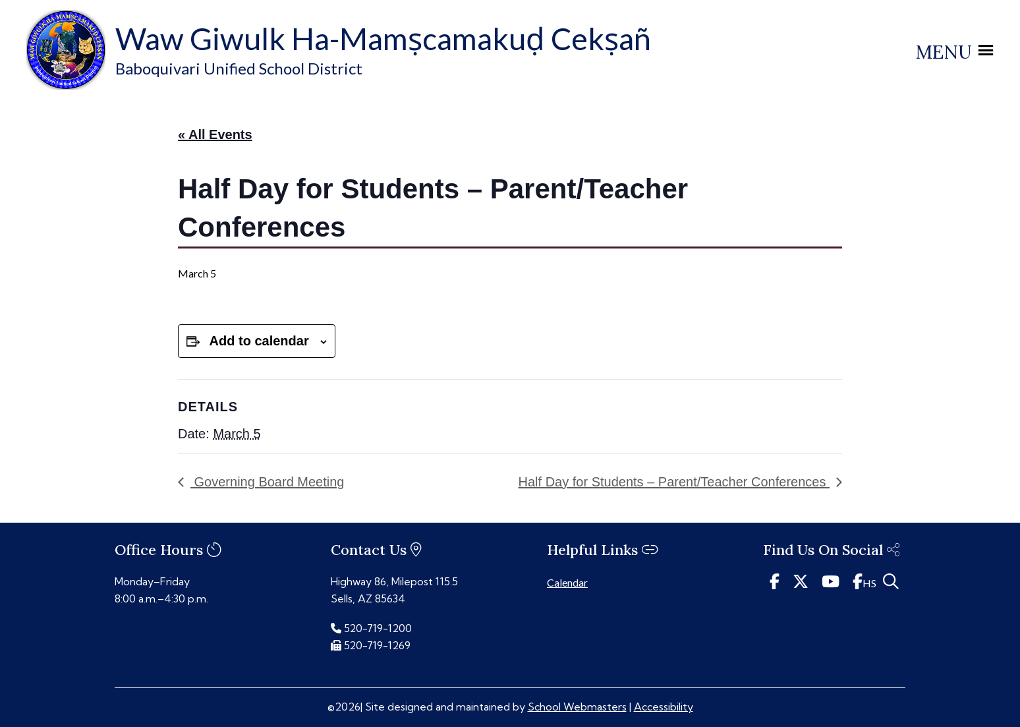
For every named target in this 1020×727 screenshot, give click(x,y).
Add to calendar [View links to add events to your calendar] (259, 341)
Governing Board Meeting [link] (267, 482)
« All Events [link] (215, 134)
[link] (65, 85)
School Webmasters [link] (577, 706)
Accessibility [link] (663, 706)
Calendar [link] (567, 582)
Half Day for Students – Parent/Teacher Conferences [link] (674, 482)
